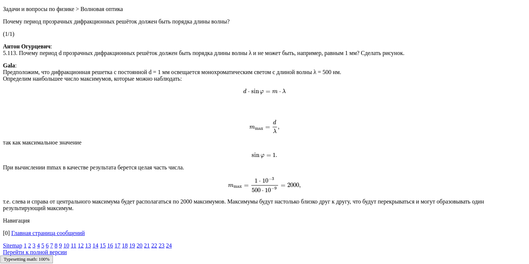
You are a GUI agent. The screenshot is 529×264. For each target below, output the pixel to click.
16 (110, 245)
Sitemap (12, 245)
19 (132, 245)
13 (88, 245)
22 (154, 245)
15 (103, 245)
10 (66, 245)
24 (169, 245)
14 (95, 245)
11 (73, 245)
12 (81, 245)
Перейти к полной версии (35, 252)
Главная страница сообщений (48, 233)
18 (125, 245)
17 (117, 245)
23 (162, 245)
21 (147, 245)
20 (140, 245)
